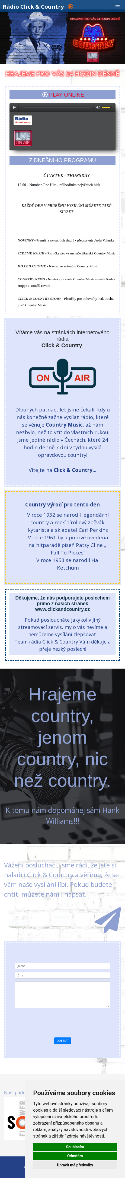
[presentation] (62, 1021)
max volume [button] (98, 107)
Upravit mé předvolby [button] (75, 1165)
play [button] (14, 107)
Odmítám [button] (75, 1156)
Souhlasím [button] (75, 1147)
